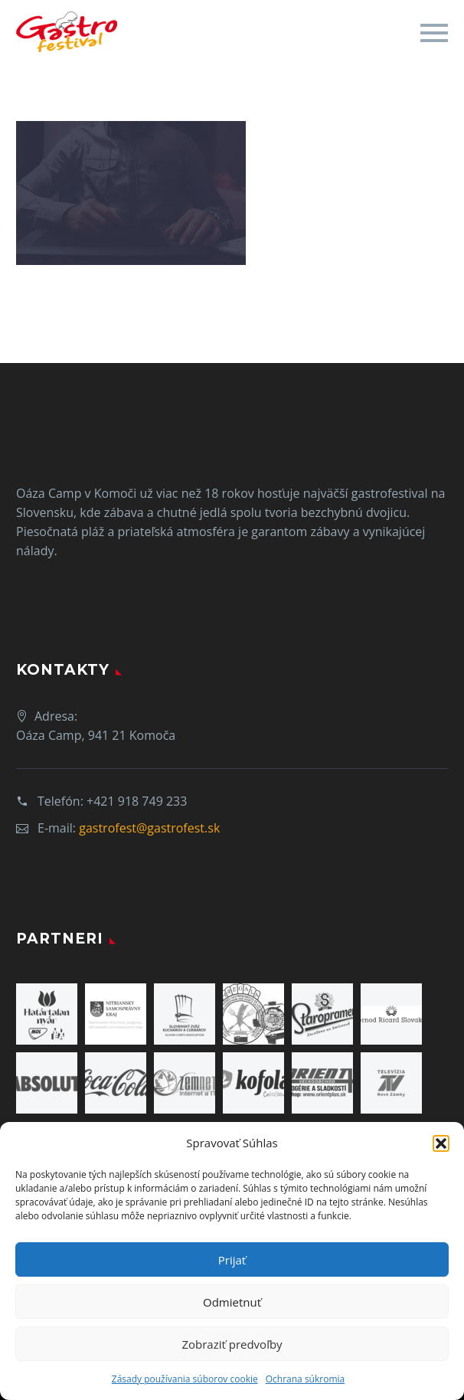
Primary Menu (434, 33)
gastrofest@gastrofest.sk (149, 827)
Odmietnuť (232, 1302)
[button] (441, 1143)
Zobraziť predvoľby (231, 1344)
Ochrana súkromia (305, 1378)
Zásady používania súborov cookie (185, 1378)
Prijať (232, 1260)
